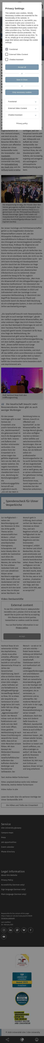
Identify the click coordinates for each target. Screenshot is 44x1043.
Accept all (22, 67)
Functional (13, 49)
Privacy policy (22, 123)
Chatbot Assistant (16, 60)
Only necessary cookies (22, 92)
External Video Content (18, 54)
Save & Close (22, 80)
